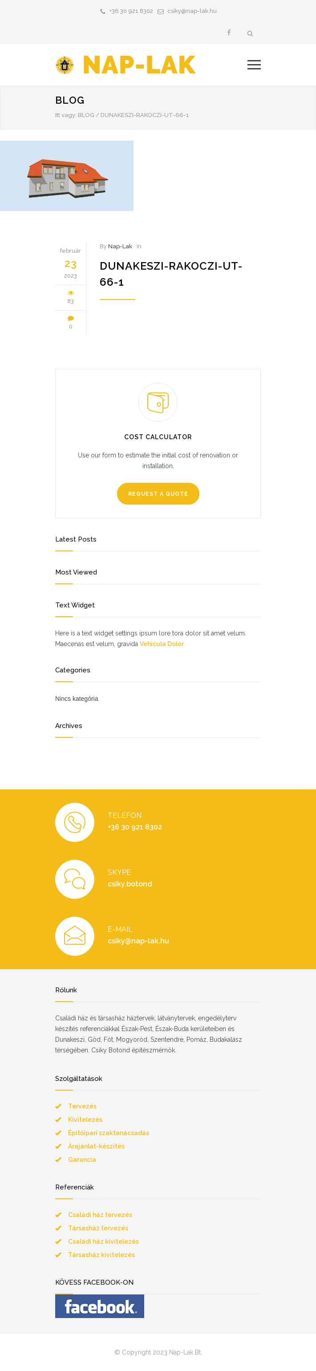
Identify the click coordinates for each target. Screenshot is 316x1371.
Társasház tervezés (98, 1228)
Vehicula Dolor (162, 643)
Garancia (82, 1159)
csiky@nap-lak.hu (192, 11)
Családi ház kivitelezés (103, 1241)
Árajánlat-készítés (96, 1146)
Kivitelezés (85, 1119)
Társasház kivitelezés (101, 1254)
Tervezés (82, 1106)
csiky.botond (130, 884)
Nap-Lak (120, 246)
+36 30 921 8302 (131, 11)
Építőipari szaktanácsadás (108, 1132)
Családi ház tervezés (100, 1214)
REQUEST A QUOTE (158, 494)
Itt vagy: (66, 115)
